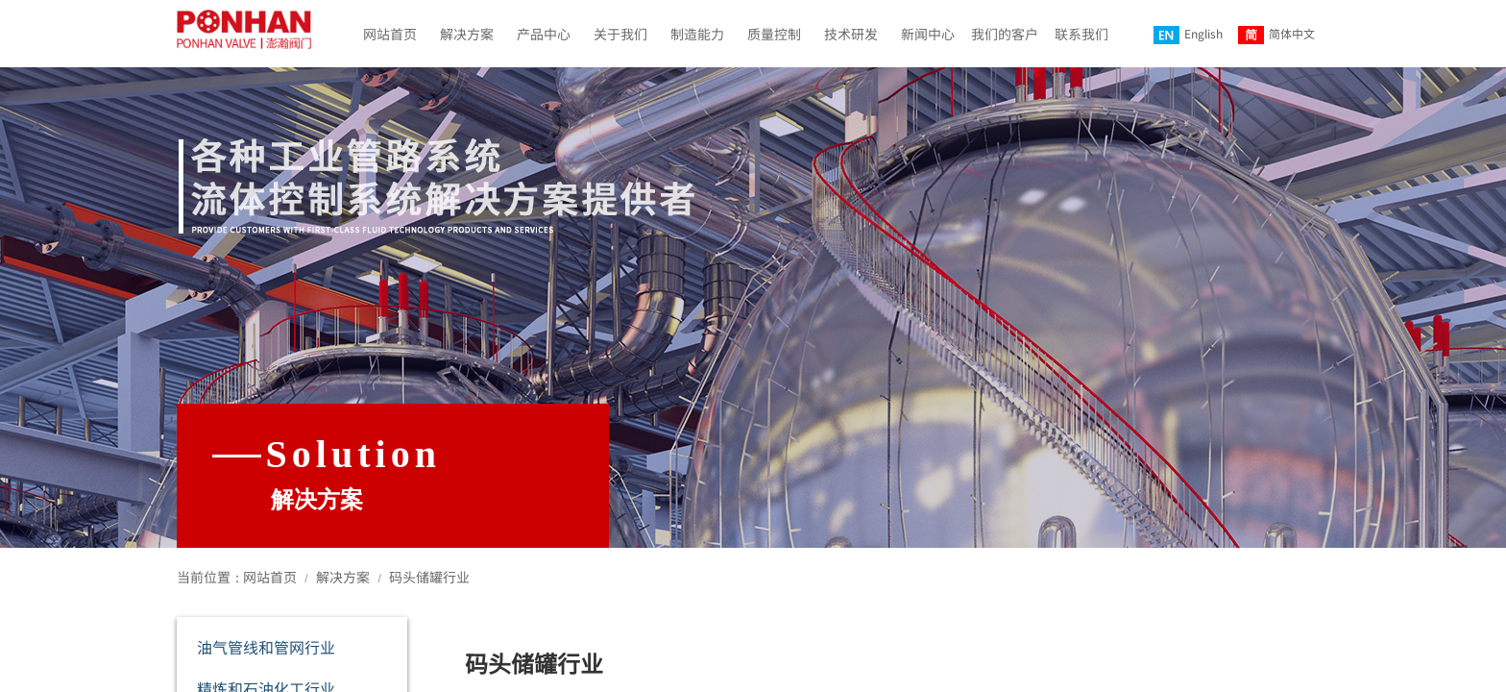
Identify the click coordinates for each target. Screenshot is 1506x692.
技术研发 (851, 33)
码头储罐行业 (429, 576)
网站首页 (390, 33)
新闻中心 (928, 33)
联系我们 (1081, 33)
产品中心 (544, 33)
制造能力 (697, 33)
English (1188, 34)
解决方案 (467, 33)
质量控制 (774, 33)
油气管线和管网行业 (266, 646)
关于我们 (620, 33)
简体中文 (1276, 34)
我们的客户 (1004, 33)
